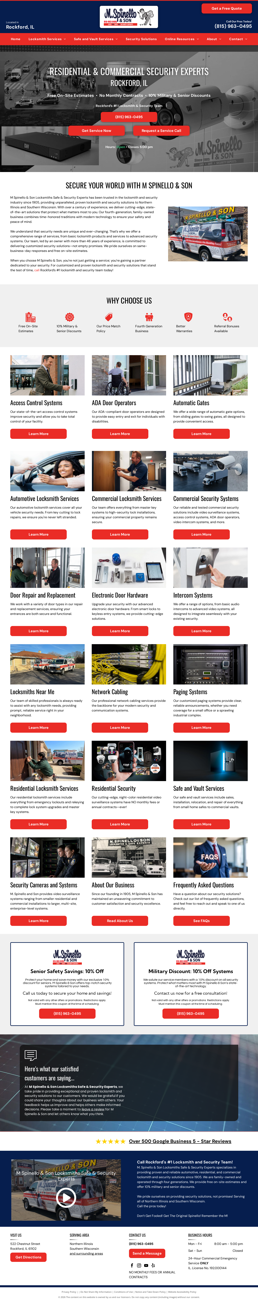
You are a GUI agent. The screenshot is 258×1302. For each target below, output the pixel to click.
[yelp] (153, 1266)
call (37, 270)
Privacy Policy (69, 1291)
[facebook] (132, 1266)
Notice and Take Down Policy (150, 1291)
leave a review (93, 1109)
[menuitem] (16, 39)
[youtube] (146, 1266)
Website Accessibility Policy (182, 1291)
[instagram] (139, 1266)
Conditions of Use (123, 1291)
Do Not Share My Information (96, 1291)
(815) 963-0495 (233, 26)
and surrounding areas (86, 1253)
